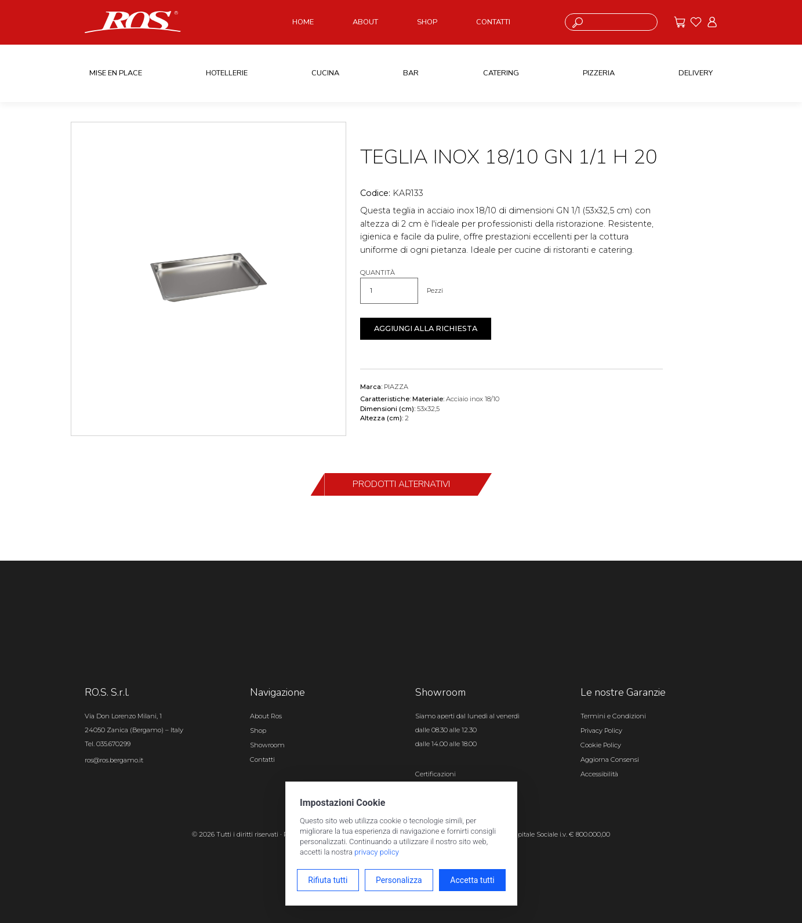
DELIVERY (695, 73)
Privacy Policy (601, 730)
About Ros (266, 716)
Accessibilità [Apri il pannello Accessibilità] (599, 774)
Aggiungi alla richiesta (425, 328)
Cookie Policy (600, 745)
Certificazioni (435, 774)
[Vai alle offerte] (679, 22)
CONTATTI (493, 22)
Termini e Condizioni (613, 716)
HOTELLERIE (227, 73)
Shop (258, 730)
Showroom (267, 745)
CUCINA (325, 73)
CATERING (501, 73)
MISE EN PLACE (115, 73)
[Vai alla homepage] (133, 21)
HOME (303, 22)
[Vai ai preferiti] (696, 22)
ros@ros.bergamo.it (114, 760)
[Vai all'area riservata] (712, 22)
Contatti (262, 759)
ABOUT (365, 22)
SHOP (427, 22)
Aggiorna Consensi (609, 759)
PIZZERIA (599, 73)
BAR (411, 73)
